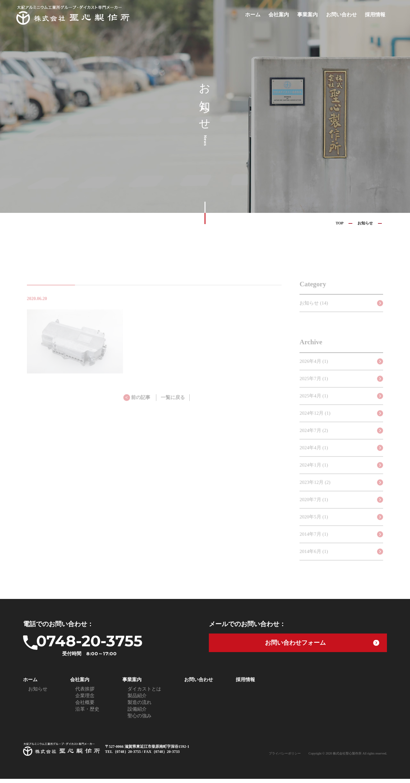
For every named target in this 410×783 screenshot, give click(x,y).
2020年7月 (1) (313, 507)
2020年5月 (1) (313, 524)
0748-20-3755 (104, 647)
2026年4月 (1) (313, 369)
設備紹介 (137, 713)
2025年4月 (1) (313, 403)
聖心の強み (139, 719)
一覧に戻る (173, 405)
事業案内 (311, 14)
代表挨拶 (84, 693)
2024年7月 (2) (313, 438)
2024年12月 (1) (314, 421)
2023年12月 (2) (314, 490)
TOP (339, 223)
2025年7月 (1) (313, 386)
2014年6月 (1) (313, 559)
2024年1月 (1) (313, 472)
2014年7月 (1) (313, 542)
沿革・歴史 (87, 713)
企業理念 (84, 699)
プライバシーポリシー (285, 757)
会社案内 (283, 14)
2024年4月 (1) (313, 455)
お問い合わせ (343, 14)
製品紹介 (137, 699)
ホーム (259, 14)
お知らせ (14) (313, 311)
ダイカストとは (144, 693)
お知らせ (365, 223)
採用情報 (375, 14)
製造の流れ (139, 706)
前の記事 (137, 405)
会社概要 (84, 706)
